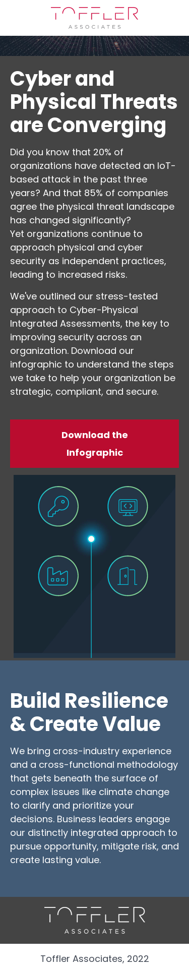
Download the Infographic (94, 444)
